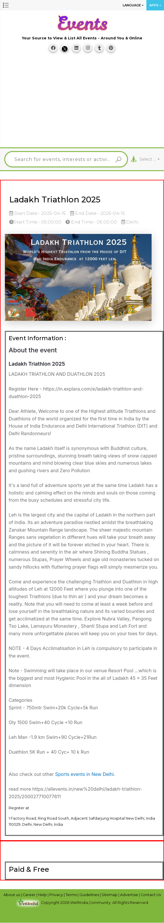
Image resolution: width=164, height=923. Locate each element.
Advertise (129, 895)
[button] (6, 5)
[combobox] (149, 159)
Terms (72, 895)
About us (12, 895)
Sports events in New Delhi (84, 774)
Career (29, 895)
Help (43, 895)
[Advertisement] (84, 102)
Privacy (56, 895)
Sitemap (110, 895)
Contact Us (151, 895)
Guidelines (89, 895)
